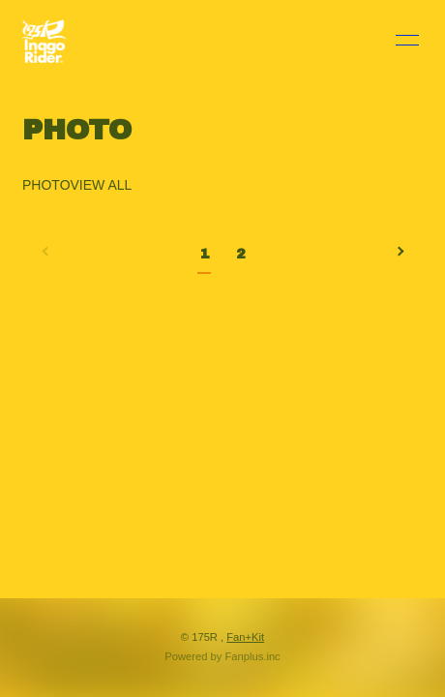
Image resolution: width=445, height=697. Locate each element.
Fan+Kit (245, 637)
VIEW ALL (102, 185)
